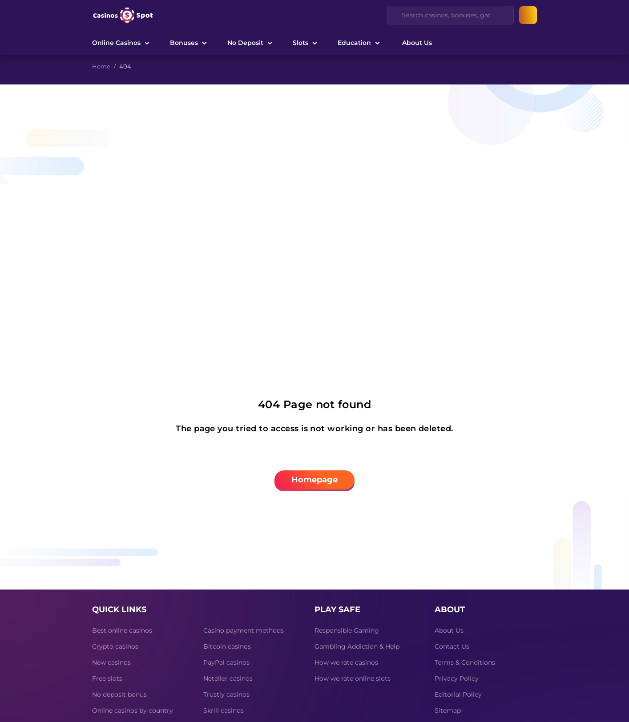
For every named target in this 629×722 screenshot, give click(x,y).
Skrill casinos (223, 710)
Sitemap (448, 710)
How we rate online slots (352, 678)
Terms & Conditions (465, 662)
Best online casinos (122, 630)
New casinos (111, 662)
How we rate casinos (346, 662)
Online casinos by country (132, 710)
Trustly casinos (226, 694)
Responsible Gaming (346, 630)
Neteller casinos (228, 678)
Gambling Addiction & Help (356, 646)
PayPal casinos (226, 662)
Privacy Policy (457, 678)
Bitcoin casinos (227, 646)
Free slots (107, 678)
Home (101, 66)
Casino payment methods (243, 630)
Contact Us (452, 646)
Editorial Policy (458, 694)
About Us (417, 43)
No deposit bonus (119, 694)
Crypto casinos (115, 646)
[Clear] (501, 15)
